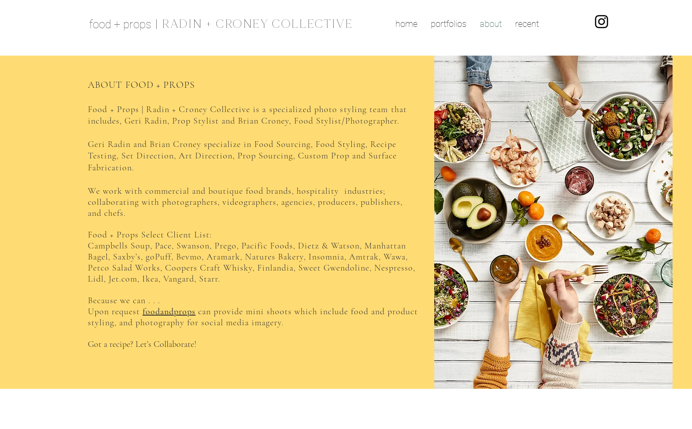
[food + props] (122, 24)
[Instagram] (601, 21)
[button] (448, 24)
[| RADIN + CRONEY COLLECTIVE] (258, 24)
